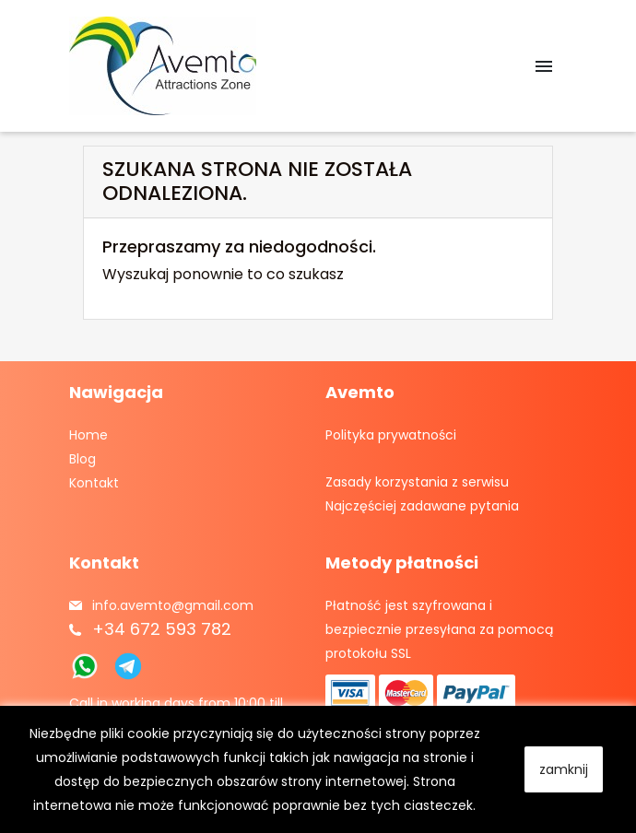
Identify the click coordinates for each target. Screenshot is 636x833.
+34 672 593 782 (161, 628)
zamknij (563, 769)
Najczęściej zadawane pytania (422, 506)
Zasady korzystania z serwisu (417, 482)
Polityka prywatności (390, 435)
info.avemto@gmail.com (172, 605)
